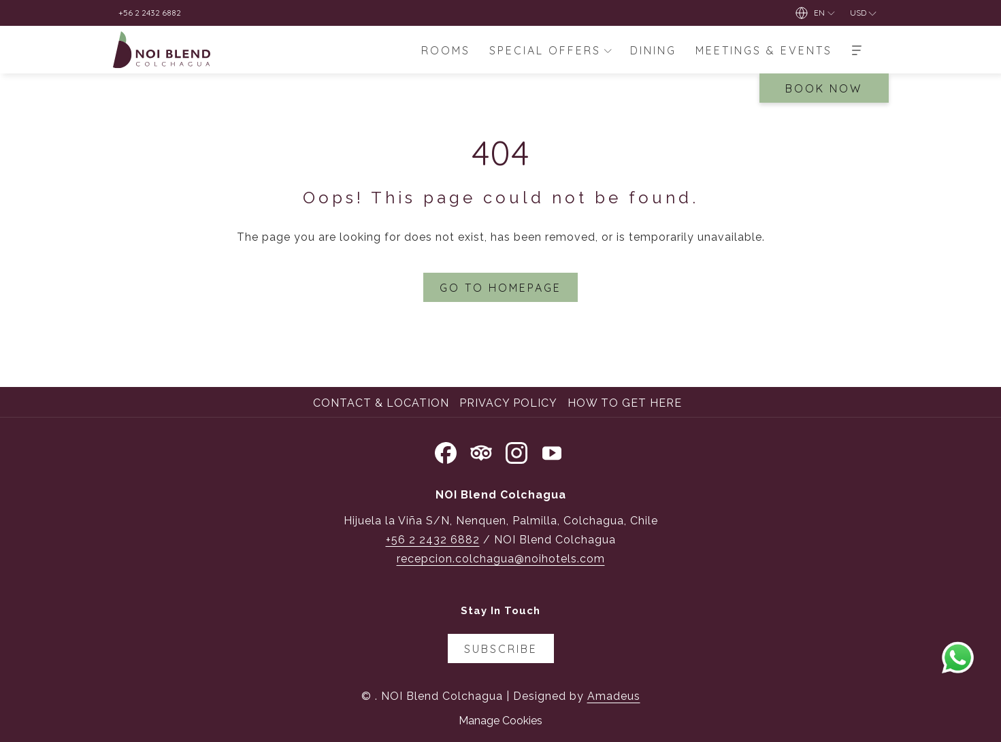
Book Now (823, 88)
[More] (857, 50)
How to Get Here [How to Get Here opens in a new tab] (626, 403)
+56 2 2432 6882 (433, 539)
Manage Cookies (500, 720)
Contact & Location (381, 403)
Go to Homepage (500, 287)
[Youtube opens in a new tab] (552, 450)
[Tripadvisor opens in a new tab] (481, 450)
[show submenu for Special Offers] (607, 50)
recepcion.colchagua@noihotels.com (501, 558)
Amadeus (613, 696)
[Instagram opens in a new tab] (516, 450)
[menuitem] (446, 50)
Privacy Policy (508, 403)
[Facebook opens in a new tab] (446, 450)
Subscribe (501, 649)
